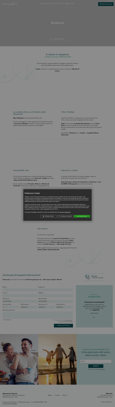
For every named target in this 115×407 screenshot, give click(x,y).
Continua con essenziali (65, 216)
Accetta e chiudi (82, 216)
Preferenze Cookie (48, 216)
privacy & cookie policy (65, 212)
